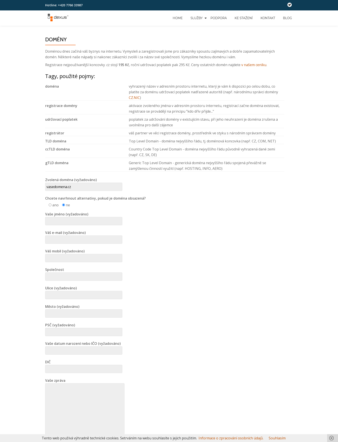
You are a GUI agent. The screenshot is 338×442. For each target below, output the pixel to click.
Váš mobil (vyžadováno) (83, 254)
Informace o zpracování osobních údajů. (231, 438)
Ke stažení (244, 18)
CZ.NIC (134, 97)
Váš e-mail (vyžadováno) (83, 236)
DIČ (83, 365)
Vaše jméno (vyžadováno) (83, 218)
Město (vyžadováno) (83, 310)
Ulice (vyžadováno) (83, 291)
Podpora (218, 18)
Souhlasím (277, 438)
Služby (197, 18)
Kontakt (267, 18)
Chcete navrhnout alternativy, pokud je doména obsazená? (95, 198)
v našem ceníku (253, 64)
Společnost (83, 273)
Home (178, 18)
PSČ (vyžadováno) (83, 328)
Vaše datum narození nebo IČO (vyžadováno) (83, 347)
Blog (287, 18)
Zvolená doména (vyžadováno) (83, 183)
